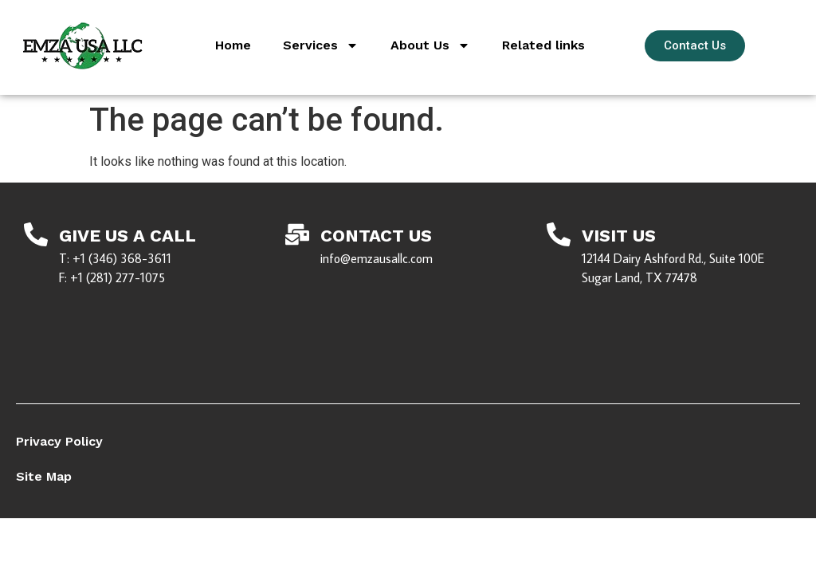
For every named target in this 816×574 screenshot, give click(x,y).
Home (233, 45)
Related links (543, 45)
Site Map (44, 476)
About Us (430, 45)
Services (321, 45)
